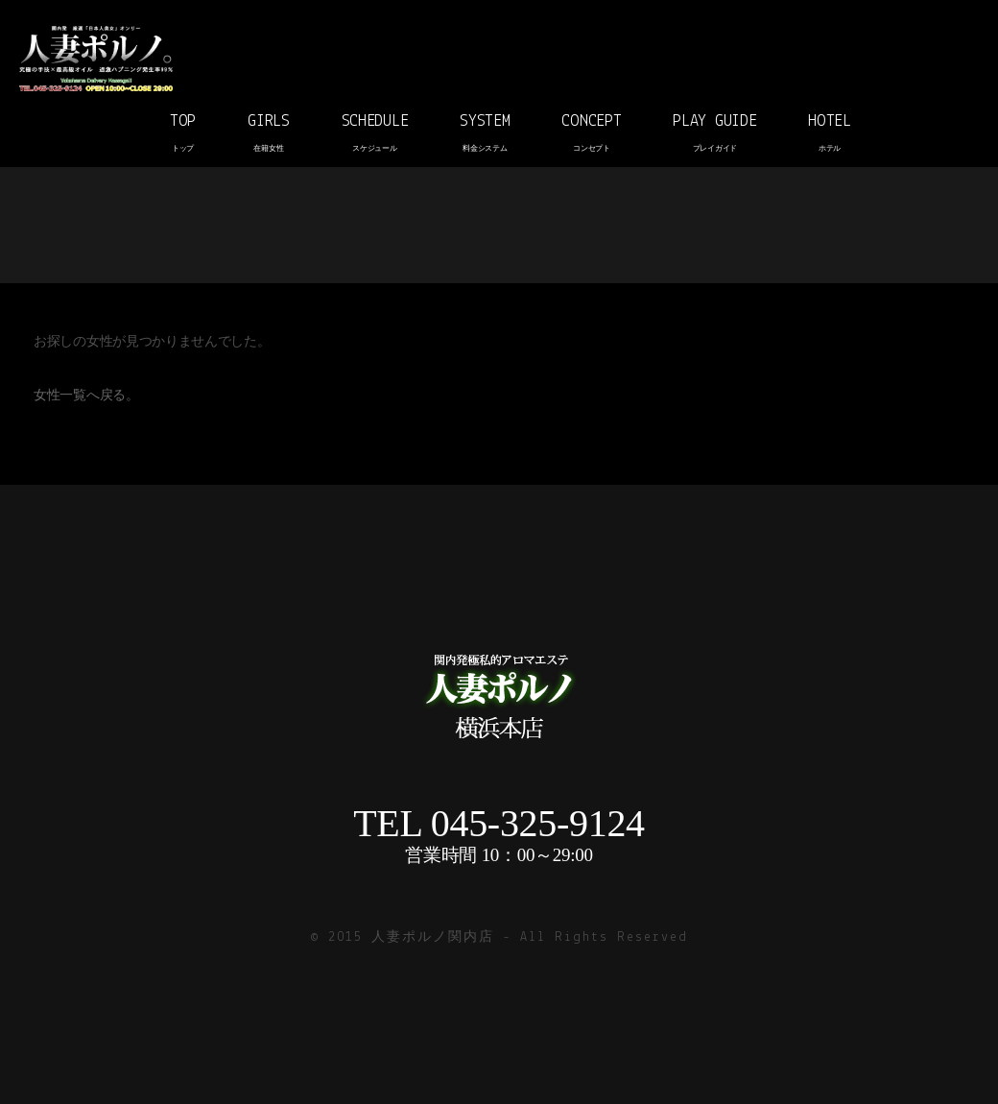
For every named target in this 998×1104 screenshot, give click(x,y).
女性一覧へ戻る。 (86, 396)
